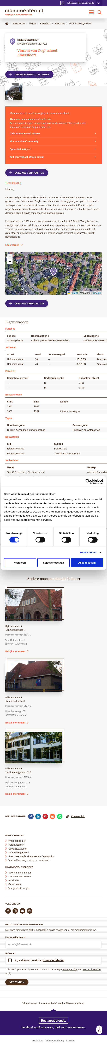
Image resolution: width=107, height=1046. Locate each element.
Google (97, 293)
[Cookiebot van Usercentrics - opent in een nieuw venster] (88, 481)
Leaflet (73, 293)
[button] (53, 272)
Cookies (70, 1040)
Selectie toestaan (53, 562)
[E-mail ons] (22, 911)
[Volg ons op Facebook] (8, 911)
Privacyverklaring (55, 1040)
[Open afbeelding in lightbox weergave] (13, 91)
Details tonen (88, 552)
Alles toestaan (87, 562)
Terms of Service (91, 969)
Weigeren (20, 562)
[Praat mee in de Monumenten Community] (29, 911)
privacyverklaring (53, 960)
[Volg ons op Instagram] (15, 911)
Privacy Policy (69, 969)
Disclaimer (37, 1040)
